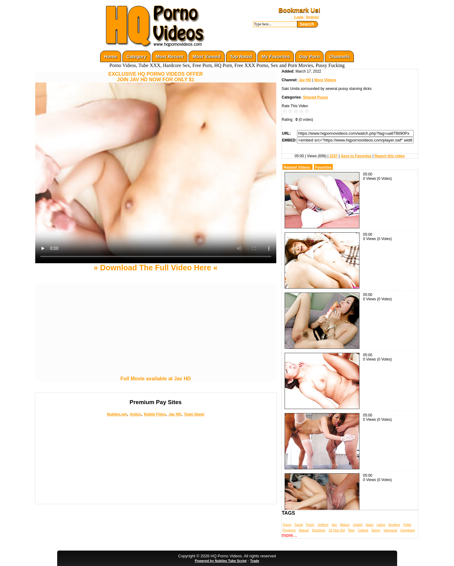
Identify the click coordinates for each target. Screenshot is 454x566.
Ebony (375, 530)
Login (298, 17)
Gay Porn (309, 56)
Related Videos (297, 167)
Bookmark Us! (299, 10)
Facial (299, 524)
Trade (254, 561)
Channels (339, 56)
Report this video (390, 156)
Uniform (323, 524)
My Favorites (275, 56)
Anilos (135, 414)
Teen (351, 530)
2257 (333, 156)
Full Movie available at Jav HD (156, 378)
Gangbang (408, 530)
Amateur (394, 524)
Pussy (310, 524)
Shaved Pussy (315, 97)
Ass (334, 524)
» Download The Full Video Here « (156, 267)
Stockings (318, 530)
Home (110, 56)
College (363, 530)
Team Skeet (194, 414)
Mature (345, 524)
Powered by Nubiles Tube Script (220, 561)
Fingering (289, 530)
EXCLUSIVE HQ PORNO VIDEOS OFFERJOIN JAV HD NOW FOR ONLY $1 (155, 76)
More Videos (325, 80)
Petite (407, 524)
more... (289, 535)
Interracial (390, 530)
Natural (304, 530)
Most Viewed (207, 56)
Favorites (323, 167)
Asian (370, 524)
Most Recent (169, 56)
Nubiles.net (117, 414)
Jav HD (174, 414)
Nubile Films (155, 414)
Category (136, 56)
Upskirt (358, 524)
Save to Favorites (356, 156)
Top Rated (241, 56)
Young (287, 524)
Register (312, 17)
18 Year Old (337, 530)
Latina (381, 524)
